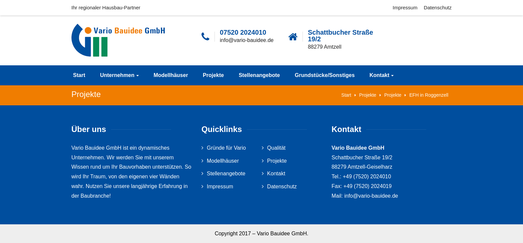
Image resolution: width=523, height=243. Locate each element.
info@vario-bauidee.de (247, 40)
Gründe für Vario (226, 148)
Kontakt (380, 75)
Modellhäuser (170, 75)
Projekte (213, 75)
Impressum (405, 7)
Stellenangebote (259, 75)
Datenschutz (438, 7)
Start (79, 75)
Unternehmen (117, 75)
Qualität (276, 148)
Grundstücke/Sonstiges (325, 75)
